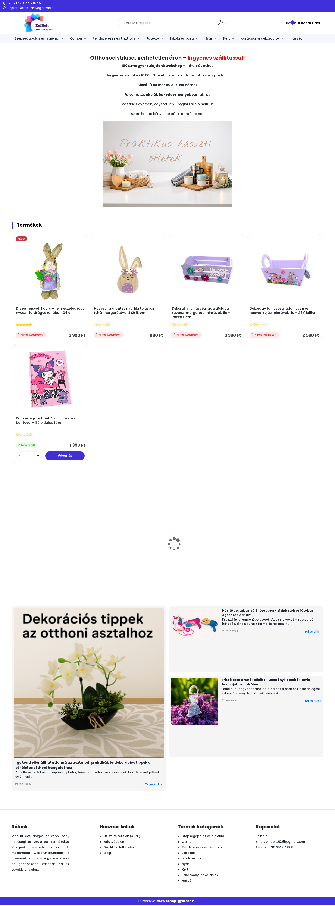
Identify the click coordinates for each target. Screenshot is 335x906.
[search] (220, 24)
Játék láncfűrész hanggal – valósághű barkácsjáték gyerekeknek (272, 562)
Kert (226, 38)
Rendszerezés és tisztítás (114, 38)
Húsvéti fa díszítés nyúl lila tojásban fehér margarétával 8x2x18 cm (125, 311)
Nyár (208, 38)
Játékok (152, 38)
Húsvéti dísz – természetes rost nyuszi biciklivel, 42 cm (226, 560)
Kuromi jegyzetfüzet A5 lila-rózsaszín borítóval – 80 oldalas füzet (47, 421)
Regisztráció (44, 8)
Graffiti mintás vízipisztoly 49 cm (29, 558)
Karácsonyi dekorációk (260, 38)
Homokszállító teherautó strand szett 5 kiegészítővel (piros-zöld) (179, 562)
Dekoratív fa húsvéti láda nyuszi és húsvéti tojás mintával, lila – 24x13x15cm (284, 311)
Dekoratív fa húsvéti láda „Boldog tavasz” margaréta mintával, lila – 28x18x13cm (201, 313)
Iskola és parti (182, 38)
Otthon (76, 38)
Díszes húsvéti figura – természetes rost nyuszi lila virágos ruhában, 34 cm (50, 311)
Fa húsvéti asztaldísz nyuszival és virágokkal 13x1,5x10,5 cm (129, 560)
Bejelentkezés (18, 8)
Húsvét (296, 38)
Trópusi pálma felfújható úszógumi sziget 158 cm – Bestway (83, 560)
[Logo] (38, 23)
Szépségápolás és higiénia (36, 38)
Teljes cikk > (153, 785)
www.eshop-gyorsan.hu (177, 902)
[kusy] (29, 456)
